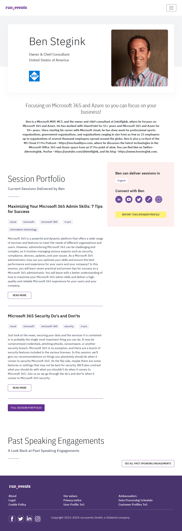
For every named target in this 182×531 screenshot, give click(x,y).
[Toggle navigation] (171, 7)
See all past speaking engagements (148, 463)
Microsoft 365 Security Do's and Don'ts (44, 315)
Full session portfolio (26, 407)
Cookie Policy (17, 504)
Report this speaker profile (141, 214)
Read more (19, 295)
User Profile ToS (73, 504)
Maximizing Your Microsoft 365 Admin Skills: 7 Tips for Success (55, 208)
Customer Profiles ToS (133, 504)
